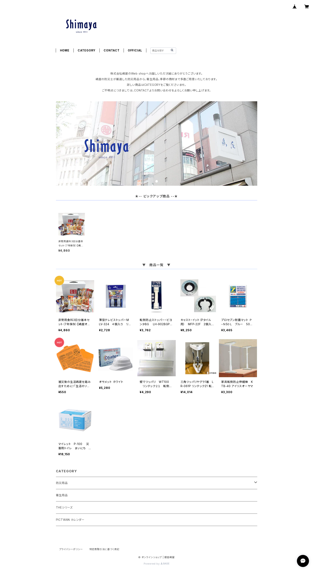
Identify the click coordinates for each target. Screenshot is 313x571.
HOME (64, 50)
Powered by (156, 563)
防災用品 (62, 483)
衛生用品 (62, 495)
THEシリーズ (64, 507)
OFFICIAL (135, 50)
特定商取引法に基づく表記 (104, 549)
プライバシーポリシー (71, 549)
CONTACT (112, 50)
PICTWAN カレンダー (70, 519)
